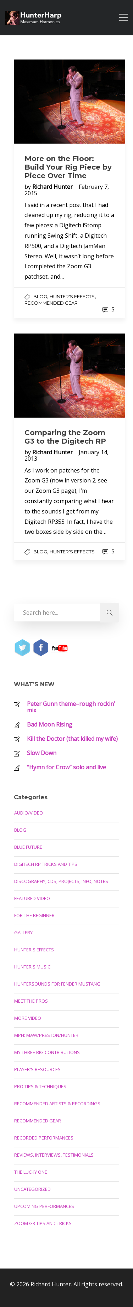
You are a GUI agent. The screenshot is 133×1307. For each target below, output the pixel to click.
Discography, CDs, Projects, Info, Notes (61, 881)
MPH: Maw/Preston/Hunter (46, 1035)
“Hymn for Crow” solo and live (66, 767)
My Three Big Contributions (47, 1052)
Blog (40, 296)
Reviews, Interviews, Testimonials (54, 1155)
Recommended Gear (51, 303)
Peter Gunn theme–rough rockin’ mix (71, 707)
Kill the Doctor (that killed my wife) (72, 738)
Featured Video (32, 898)
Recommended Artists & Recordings (57, 1103)
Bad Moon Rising (49, 724)
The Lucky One (30, 1172)
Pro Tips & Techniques (40, 1086)
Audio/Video (28, 813)
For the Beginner (34, 915)
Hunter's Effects (72, 296)
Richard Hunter (53, 187)
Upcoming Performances (44, 1206)
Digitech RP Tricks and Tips (45, 864)
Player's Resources (37, 1069)
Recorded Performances (43, 1138)
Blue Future (28, 847)
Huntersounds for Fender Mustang (57, 984)
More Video (27, 1018)
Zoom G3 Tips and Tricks (43, 1223)
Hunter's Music (32, 967)
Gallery (23, 932)
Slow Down (41, 753)
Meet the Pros (31, 1001)
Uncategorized (32, 1189)
